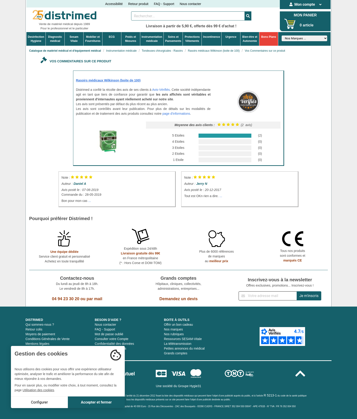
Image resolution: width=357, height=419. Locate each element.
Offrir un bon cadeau (178, 324)
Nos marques (173, 329)
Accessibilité (114, 4)
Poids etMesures (130, 39)
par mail (94, 299)
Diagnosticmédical (55, 39)
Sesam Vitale (74, 39)
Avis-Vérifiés (161, 89)
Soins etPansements (173, 39)
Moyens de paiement (40, 334)
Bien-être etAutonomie (249, 39)
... (89, 201)
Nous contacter (190, 4)
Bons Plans (268, 36)
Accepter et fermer (96, 402)
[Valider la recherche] (248, 15)
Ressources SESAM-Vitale (183, 339)
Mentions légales (37, 343)
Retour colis (34, 329)
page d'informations (176, 113)
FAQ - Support (164, 4)
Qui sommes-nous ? (40, 324)
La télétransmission (177, 343)
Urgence (230, 36)
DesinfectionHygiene (36, 39)
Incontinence (211, 36)
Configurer (39, 402)
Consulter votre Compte (111, 339)
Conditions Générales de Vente (48, 339)
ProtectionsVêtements (192, 39)
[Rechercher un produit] (188, 15)
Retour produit (138, 4)
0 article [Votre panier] (306, 25)
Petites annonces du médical (184, 348)
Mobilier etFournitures (93, 39)
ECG (112, 36)
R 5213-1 (270, 395)
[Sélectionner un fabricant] (304, 38)
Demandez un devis (178, 299)
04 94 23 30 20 (65, 299)
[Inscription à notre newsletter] (268, 295)
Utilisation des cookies (38, 390)
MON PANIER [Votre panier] (305, 15)
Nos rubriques (174, 334)
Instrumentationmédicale (152, 39)
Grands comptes (175, 353)
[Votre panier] (290, 24)
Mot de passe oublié (109, 334)
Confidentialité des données (114, 343)
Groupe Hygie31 (189, 386)
